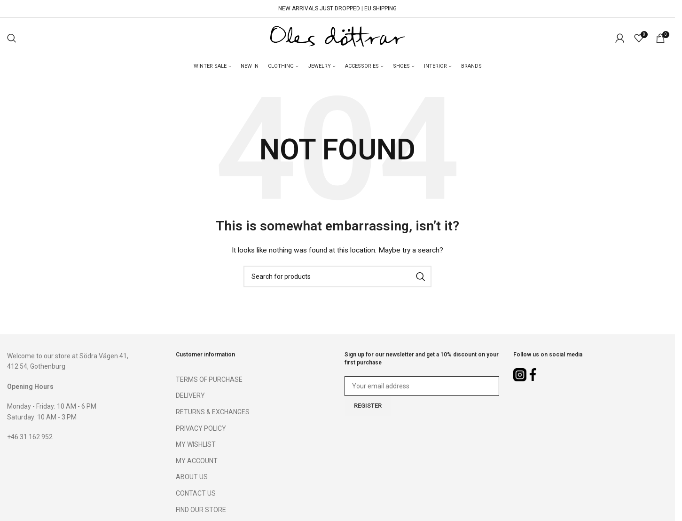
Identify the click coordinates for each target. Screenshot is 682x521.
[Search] (11, 38)
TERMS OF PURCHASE (209, 380)
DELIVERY (190, 396)
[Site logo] (337, 38)
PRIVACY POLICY (201, 429)
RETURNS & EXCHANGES (213, 413)
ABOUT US (192, 478)
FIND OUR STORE (201, 510)
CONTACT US (196, 494)
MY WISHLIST (196, 445)
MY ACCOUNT (197, 462)
